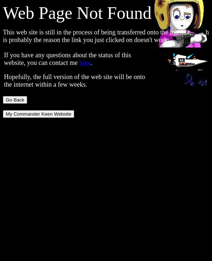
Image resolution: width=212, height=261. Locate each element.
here (84, 62)
